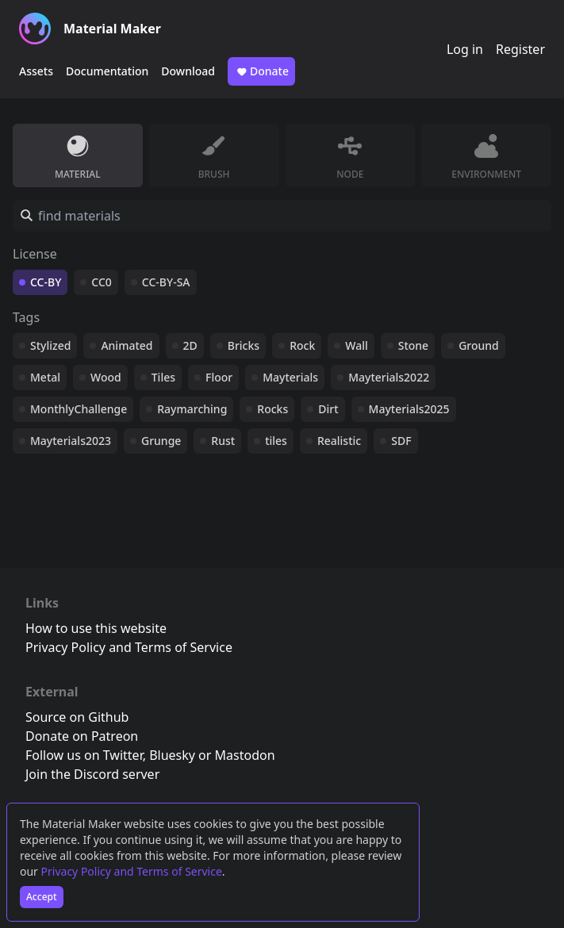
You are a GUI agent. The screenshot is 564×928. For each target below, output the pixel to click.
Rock (302, 345)
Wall (356, 345)
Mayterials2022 (388, 377)
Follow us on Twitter (84, 755)
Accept (41, 896)
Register (520, 49)
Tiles (163, 377)
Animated (126, 345)
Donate (261, 71)
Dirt (328, 408)
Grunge (161, 440)
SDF (401, 440)
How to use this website (96, 628)
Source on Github (77, 717)
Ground (478, 345)
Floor (218, 377)
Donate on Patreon (81, 736)
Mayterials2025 (409, 408)
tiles (276, 440)
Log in (465, 49)
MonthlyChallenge (78, 408)
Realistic (339, 440)
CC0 (101, 282)
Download (188, 71)
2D (190, 345)
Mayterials (290, 377)
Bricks (243, 345)
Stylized (50, 345)
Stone (413, 345)
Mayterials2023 (70, 440)
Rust (223, 440)
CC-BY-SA (166, 282)
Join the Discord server (92, 774)
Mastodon (245, 755)
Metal (45, 377)
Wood (105, 377)
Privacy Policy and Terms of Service (131, 871)
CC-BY (45, 282)
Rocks (272, 408)
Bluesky (172, 755)
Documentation (107, 71)
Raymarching (192, 408)
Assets (36, 71)
